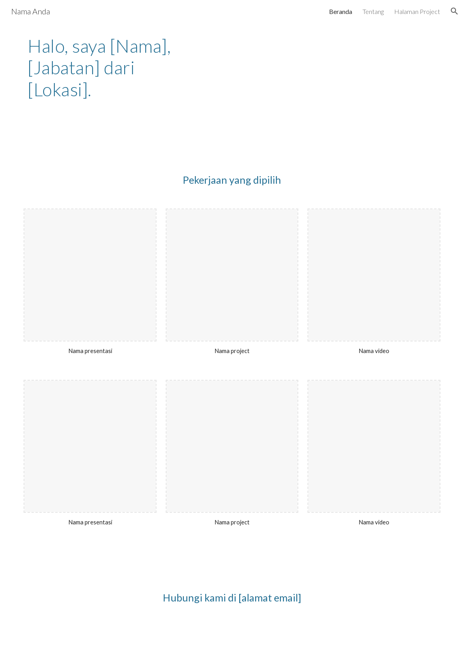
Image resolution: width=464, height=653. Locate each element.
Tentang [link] (373, 11)
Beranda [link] (340, 11)
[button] (454, 11)
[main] (107, 71)
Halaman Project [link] (417, 11)
